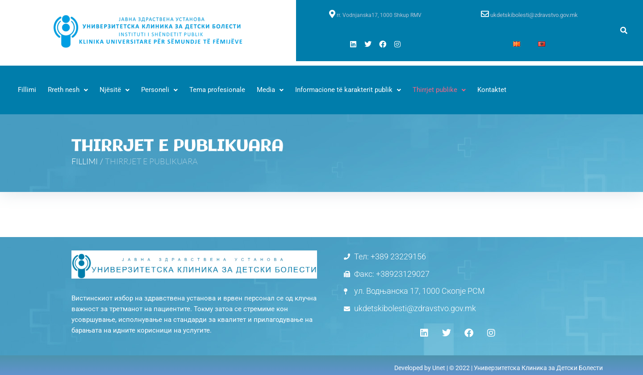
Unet (438, 367)
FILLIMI (84, 161)
